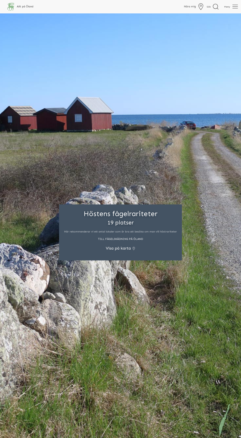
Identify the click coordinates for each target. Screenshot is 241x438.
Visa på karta (120, 248)
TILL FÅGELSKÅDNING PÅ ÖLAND (120, 239)
